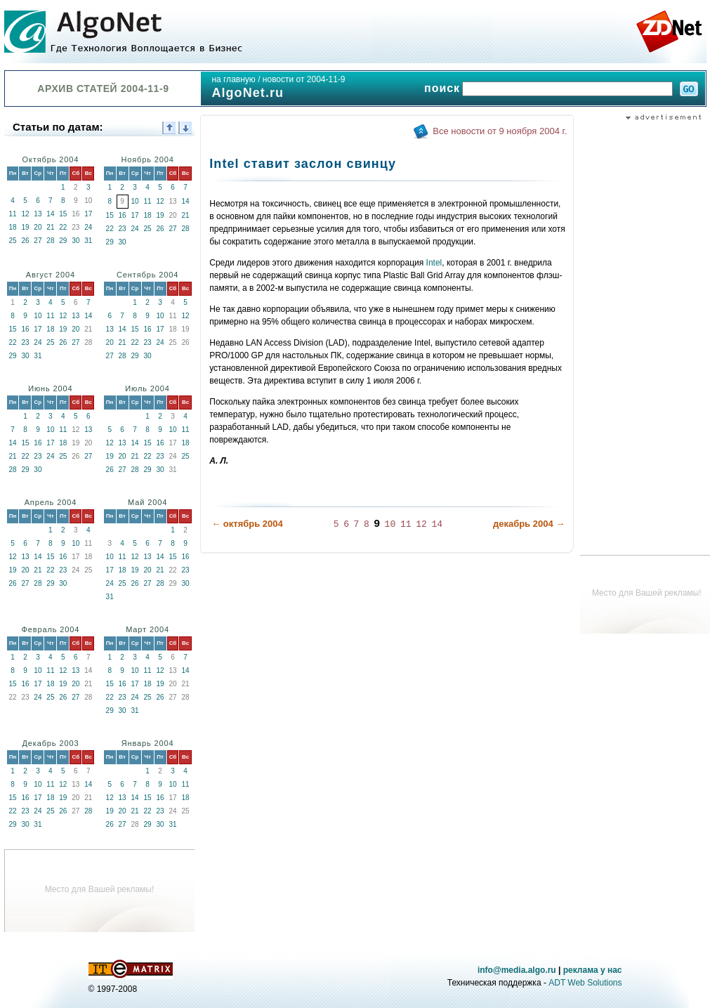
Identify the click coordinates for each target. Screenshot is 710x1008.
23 (122, 229)
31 (88, 240)
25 (12, 240)
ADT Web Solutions (585, 983)
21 (50, 227)
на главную (233, 79)
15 (63, 214)
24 (88, 227)
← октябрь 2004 (247, 523)
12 (25, 214)
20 (37, 227)
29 (63, 240)
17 (88, 214)
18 (12, 227)
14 (50, 214)
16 (122, 215)
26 (25, 240)
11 (12, 214)
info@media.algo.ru (517, 970)
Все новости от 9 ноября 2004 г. (500, 131)
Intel (434, 263)
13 (37, 214)
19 (25, 227)
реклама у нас (592, 970)
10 (135, 201)
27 (37, 240)
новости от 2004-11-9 (304, 79)
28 (50, 240)
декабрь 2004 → (529, 523)
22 (63, 227)
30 (75, 240)
